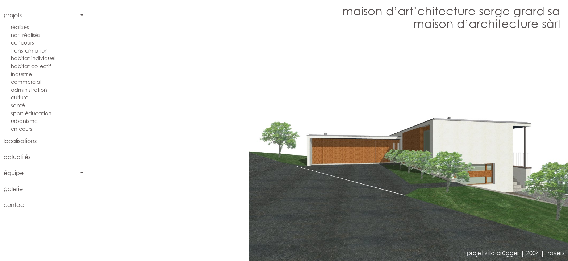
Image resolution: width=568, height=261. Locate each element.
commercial (26, 82)
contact (15, 204)
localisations (20, 141)
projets (13, 15)
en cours (21, 129)
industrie (21, 74)
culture (19, 97)
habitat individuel (33, 58)
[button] (213, 148)
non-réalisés (26, 35)
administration (29, 90)
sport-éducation (31, 113)
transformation (29, 50)
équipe (14, 173)
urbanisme (24, 121)
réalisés (20, 27)
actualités (17, 157)
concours (22, 43)
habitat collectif (31, 66)
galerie (13, 188)
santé (18, 105)
